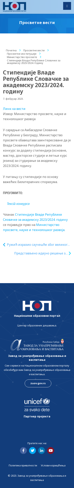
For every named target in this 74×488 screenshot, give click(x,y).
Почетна (11, 50)
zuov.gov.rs (38, 383)
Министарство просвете (22, 57)
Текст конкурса (18, 204)
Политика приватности (23, 465)
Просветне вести (34, 50)
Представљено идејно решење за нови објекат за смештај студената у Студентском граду (40, 253)
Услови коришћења (53, 465)
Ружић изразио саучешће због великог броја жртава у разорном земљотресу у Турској (37, 244)
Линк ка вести (14, 109)
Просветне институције (22, 53)
